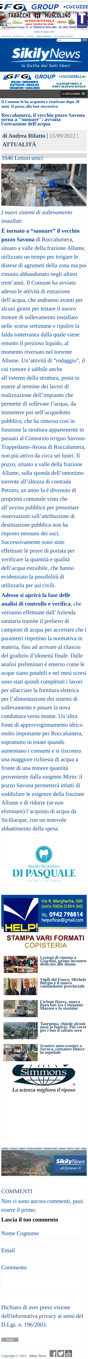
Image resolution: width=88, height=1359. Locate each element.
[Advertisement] (44, 1120)
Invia (9, 1340)
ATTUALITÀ (19, 144)
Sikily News (37, 1356)
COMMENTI (16, 1191)
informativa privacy (33, 1316)
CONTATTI (30, 36)
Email (8, 1250)
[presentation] (18, 1295)
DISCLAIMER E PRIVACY (64, 36)
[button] (73, 94)
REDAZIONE (6, 36)
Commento (14, 1267)
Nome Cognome (20, 1233)
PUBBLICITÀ (18, 36)
